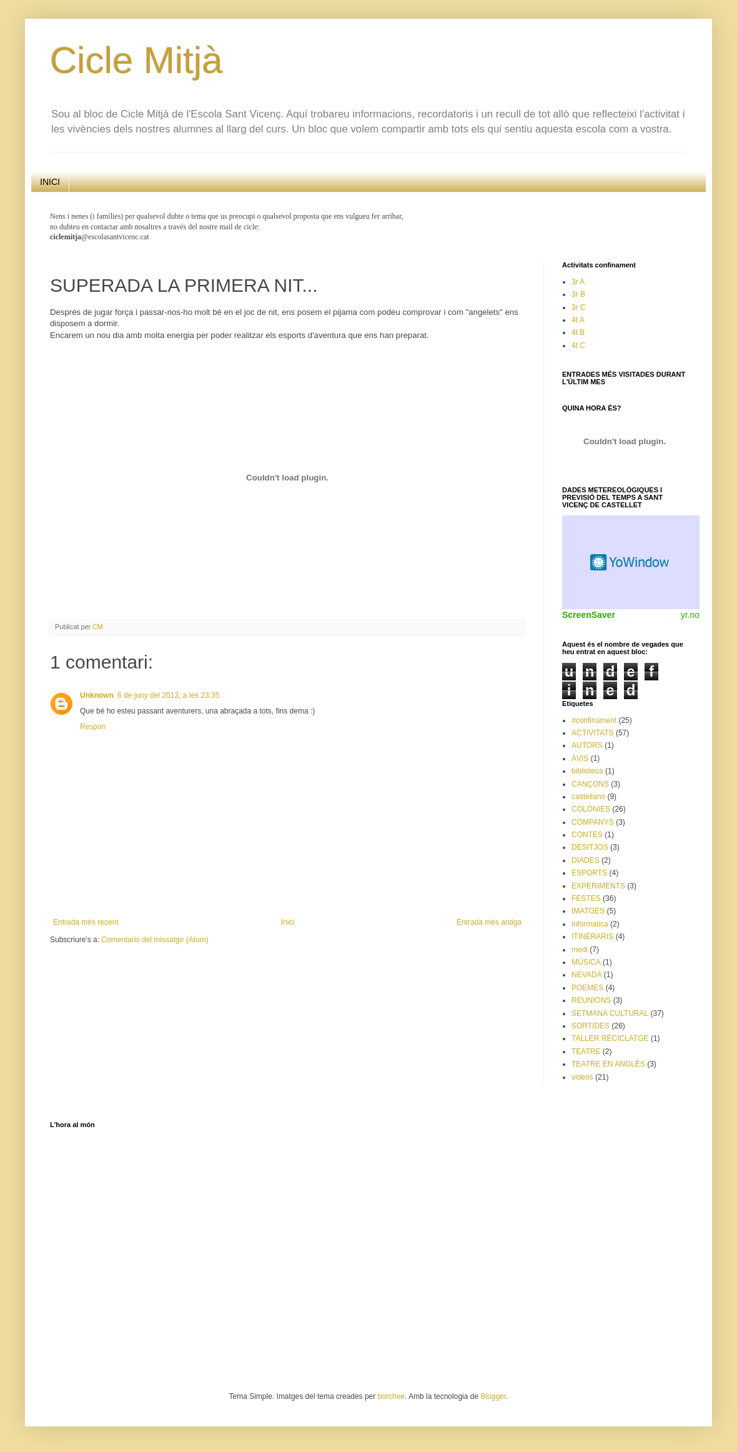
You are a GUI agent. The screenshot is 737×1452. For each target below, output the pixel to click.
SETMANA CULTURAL (609, 1013)
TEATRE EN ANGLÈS (608, 1064)
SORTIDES (590, 1026)
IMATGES (588, 911)
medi (579, 949)
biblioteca (587, 771)
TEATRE (585, 1051)
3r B (578, 294)
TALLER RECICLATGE (610, 1038)
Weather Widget (631, 562)
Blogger (493, 1396)
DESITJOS (589, 847)
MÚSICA (586, 962)
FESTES (586, 898)
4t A (578, 320)
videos (582, 1077)
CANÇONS (590, 784)
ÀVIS (579, 758)
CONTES (587, 834)
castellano (588, 796)
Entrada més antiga (489, 922)
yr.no (690, 615)
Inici (287, 922)
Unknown (97, 695)
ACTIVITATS (592, 732)
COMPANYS (592, 822)
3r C (578, 307)
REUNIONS (591, 1000)
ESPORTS (589, 872)
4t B (578, 332)
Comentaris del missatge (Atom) (154, 939)
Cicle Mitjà (136, 60)
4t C (578, 345)
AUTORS (587, 745)
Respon (93, 726)
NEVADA (586, 974)
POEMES (587, 987)
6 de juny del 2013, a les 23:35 (168, 695)
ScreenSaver (588, 615)
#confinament (593, 720)
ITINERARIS (592, 936)
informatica (589, 924)
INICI (50, 182)
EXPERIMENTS (598, 886)
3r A (578, 281)
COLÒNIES (590, 809)
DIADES (585, 860)
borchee (391, 1396)
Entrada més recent (86, 922)
